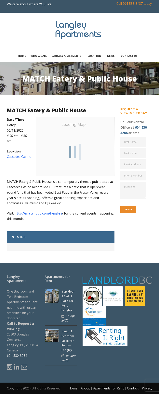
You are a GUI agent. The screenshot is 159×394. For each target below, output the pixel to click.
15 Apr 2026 (68, 318)
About (85, 388)
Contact (133, 388)
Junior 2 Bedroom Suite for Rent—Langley (67, 340)
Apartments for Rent (108, 388)
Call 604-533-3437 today (134, 3)
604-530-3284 (17, 355)
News (111, 56)
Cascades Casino (19, 156)
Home (22, 56)
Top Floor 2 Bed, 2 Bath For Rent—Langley (68, 301)
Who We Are (39, 56)
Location (94, 56)
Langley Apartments (66, 56)
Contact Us (129, 56)
